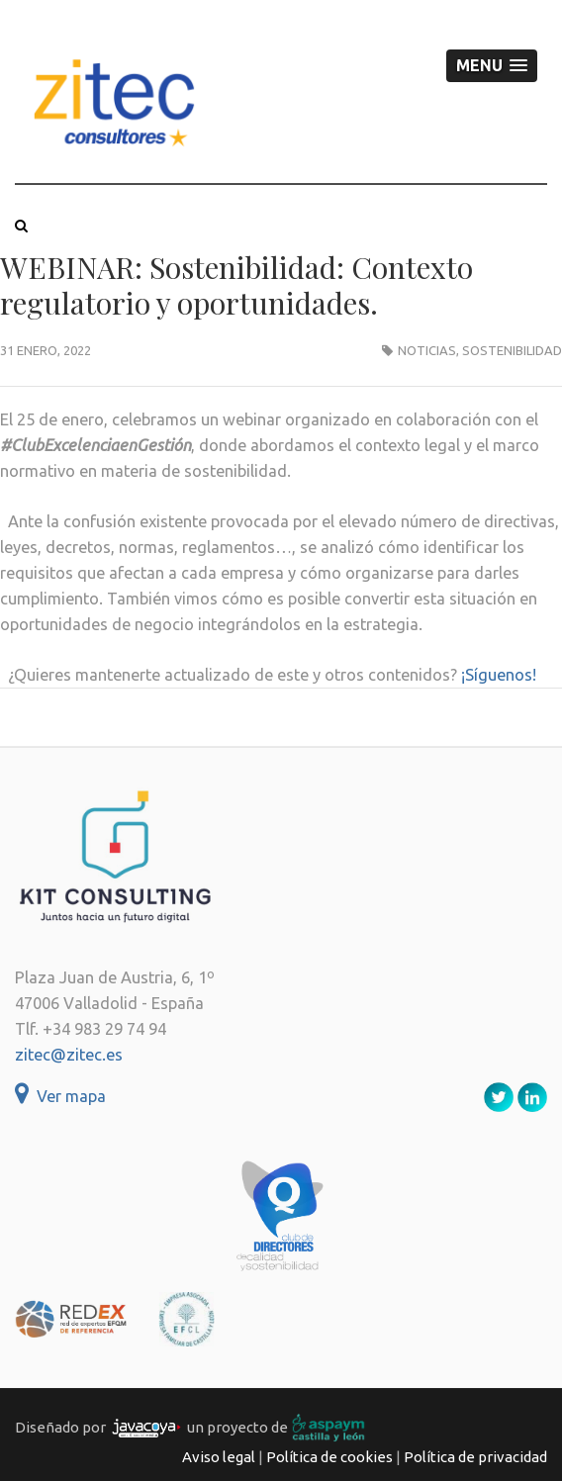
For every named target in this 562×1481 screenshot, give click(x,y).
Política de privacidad (475, 1456)
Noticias (427, 350)
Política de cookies (329, 1456)
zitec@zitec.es (69, 1055)
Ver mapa (60, 1096)
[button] (491, 65)
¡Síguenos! (498, 675)
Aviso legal (218, 1456)
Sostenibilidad (512, 350)
